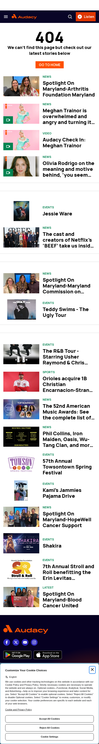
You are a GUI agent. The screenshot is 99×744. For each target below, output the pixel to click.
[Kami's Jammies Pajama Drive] (21, 490)
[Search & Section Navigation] (5, 16)
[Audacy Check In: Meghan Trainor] (21, 140)
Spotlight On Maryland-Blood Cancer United (62, 599)
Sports (49, 372)
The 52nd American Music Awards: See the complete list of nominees (67, 414)
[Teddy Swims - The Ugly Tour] (21, 309)
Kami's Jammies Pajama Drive (62, 492)
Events (48, 207)
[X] (16, 642)
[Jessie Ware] (21, 211)
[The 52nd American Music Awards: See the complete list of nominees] (21, 409)
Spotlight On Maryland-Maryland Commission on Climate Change (66, 288)
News (47, 76)
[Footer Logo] (49, 629)
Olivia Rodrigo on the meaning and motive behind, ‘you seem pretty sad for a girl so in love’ (68, 175)
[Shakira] (21, 543)
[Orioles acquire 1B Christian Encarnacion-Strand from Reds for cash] (21, 382)
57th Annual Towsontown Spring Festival (67, 466)
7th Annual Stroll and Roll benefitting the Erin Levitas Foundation (68, 575)
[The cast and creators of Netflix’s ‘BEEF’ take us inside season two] (21, 237)
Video (47, 133)
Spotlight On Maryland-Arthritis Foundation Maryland (69, 88)
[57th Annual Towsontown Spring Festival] (21, 464)
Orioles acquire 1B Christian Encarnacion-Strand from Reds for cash (67, 387)
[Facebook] (6, 642)
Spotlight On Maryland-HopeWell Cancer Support (67, 519)
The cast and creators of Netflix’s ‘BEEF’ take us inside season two (68, 242)
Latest (48, 587)
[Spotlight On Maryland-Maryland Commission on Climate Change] (21, 283)
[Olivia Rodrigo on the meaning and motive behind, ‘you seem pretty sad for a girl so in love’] (21, 166)
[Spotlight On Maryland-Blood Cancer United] (21, 597)
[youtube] (25, 642)
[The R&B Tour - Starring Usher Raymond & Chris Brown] (21, 354)
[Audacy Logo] (24, 16)
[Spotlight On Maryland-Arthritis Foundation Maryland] (21, 86)
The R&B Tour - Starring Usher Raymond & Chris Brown (63, 359)
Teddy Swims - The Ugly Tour (66, 312)
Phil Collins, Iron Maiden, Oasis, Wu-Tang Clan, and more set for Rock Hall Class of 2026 (68, 445)
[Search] (69, 16)
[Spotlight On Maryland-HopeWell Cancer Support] (21, 517)
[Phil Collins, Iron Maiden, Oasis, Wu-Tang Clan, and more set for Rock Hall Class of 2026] (21, 437)
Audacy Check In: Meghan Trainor (64, 142)
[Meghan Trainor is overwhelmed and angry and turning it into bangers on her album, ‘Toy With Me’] (21, 114)
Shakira (52, 545)
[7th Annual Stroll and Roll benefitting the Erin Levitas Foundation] (21, 569)
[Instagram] (34, 642)
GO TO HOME (49, 65)
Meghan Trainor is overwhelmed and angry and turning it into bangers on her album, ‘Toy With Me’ (68, 122)
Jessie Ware (57, 213)
